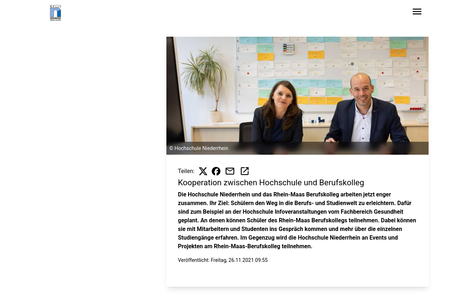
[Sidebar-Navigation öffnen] (417, 13)
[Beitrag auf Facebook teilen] (216, 171)
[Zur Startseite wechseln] (55, 13)
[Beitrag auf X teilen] (203, 171)
